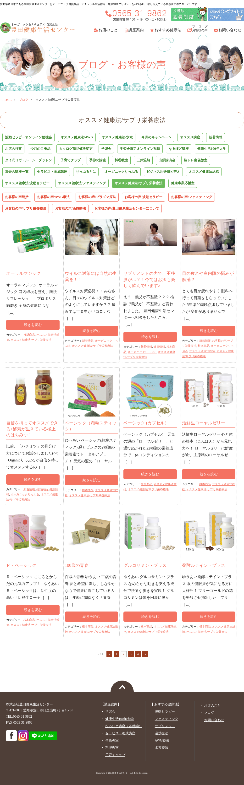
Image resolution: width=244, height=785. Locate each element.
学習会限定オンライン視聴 (140, 149)
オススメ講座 (190, 137)
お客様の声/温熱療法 (70, 208)
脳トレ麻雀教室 (195, 160)
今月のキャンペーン (156, 137)
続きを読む (33, 325)
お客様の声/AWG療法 (53, 197)
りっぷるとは (86, 171)
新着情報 (215, 137)
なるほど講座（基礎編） (123, 726)
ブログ (23, 100)
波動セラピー (165, 711)
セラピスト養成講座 (120, 733)
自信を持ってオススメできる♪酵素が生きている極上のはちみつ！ (32, 429)
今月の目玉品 (40, 149)
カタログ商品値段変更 (76, 149)
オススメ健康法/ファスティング (82, 183)
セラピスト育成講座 (52, 171)
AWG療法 (162, 740)
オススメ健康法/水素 (117, 137)
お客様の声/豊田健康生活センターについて (126, 208)
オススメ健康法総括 (204, 171)
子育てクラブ (71, 160)
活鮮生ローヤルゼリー (203, 423)
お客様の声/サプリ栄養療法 (25, 208)
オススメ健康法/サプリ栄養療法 (138, 183)
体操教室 (112, 740)
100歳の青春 (77, 565)
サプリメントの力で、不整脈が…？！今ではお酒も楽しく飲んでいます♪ (149, 279)
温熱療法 (161, 733)
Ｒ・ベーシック (21, 565)
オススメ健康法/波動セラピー (27, 183)
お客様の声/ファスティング (191, 197)
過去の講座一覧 (16, 171)
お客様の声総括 (16, 197)
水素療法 (161, 747)
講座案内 (136, 30)
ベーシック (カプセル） (146, 423)
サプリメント (165, 726)
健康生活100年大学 (211, 149)
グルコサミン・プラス (144, 565)
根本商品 (203, 345)
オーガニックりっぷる (121, 171)
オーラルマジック (23, 273)
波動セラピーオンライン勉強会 (28, 137)
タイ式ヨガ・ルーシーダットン (28, 160)
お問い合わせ (229, 30)
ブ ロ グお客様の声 (200, 28)
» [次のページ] (145, 654)
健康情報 (159, 346)
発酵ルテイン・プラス (203, 565)
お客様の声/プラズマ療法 (97, 197)
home (6, 100)
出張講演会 (167, 160)
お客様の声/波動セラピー (143, 197)
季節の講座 (97, 160)
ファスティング (166, 719)
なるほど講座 (179, 149)
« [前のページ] (109, 654)
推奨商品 (29, 334)
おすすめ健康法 (168, 30)
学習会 (106, 149)
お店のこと (108, 30)
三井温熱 (143, 160)
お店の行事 (13, 149)
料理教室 (121, 160)
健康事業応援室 (182, 183)
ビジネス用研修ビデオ (163, 171)
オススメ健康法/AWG (77, 137)
